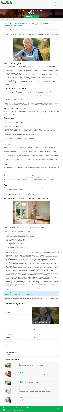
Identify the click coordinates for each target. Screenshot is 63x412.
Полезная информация (33, 6)
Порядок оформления (22, 6)
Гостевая (13, 6)
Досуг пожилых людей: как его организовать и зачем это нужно (33, 374)
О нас (2, 6)
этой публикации (13, 262)
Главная (2, 19)
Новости (7, 6)
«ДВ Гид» (11, 410)
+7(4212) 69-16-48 (56, 6)
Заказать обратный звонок (31, 16)
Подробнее (7, 312)
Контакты (42, 6)
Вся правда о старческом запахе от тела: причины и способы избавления (35, 391)
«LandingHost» (23, 410)
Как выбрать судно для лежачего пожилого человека (30, 382)
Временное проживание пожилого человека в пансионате (31, 365)
